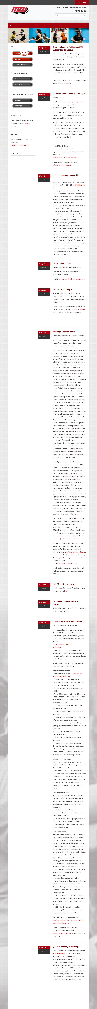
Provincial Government (61, 644)
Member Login (81, 2)
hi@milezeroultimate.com (62, 165)
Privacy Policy (14, 999)
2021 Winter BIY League (62, 289)
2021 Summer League (62, 263)
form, (58, 558)
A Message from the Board (64, 331)
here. (76, 514)
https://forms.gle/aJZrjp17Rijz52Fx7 (65, 157)
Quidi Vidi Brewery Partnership (65, 946)
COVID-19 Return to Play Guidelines (67, 621)
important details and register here (72, 279)
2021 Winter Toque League (64, 584)
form (26, 124)
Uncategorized (42, 51)
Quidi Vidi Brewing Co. (60, 953)
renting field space (78, 309)
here (68, 83)
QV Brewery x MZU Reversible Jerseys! (69, 93)
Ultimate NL (57, 647)
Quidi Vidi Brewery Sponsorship (66, 175)
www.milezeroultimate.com (68, 563)
